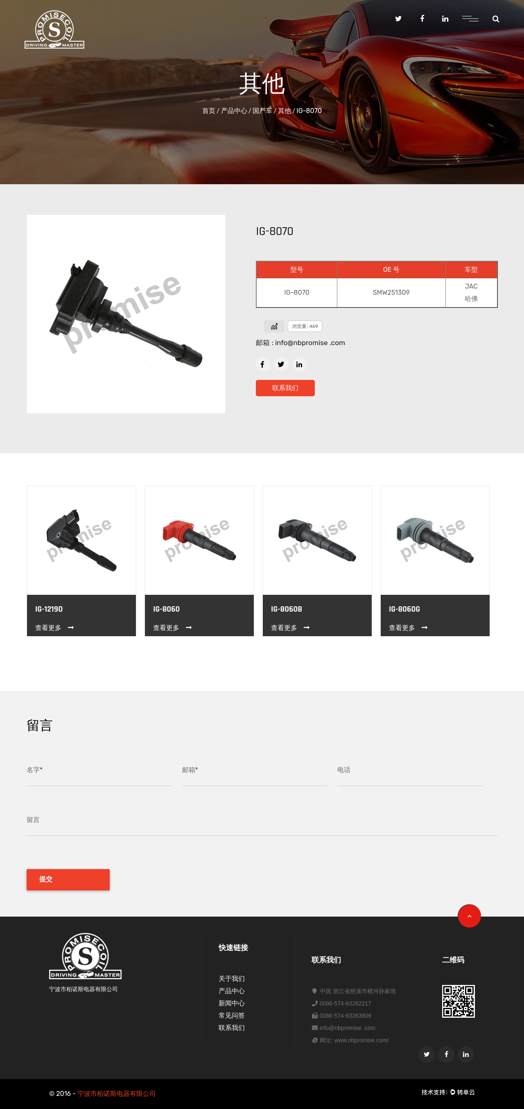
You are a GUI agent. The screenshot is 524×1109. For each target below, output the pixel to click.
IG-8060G (404, 609)
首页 (208, 111)
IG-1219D (49, 609)
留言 (33, 820)
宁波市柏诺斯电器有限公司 (116, 1094)
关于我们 (232, 978)
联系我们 (285, 388)
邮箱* (190, 770)
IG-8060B (286, 609)
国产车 (262, 111)
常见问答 (232, 1015)
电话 (343, 770)
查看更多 (55, 628)
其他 (284, 111)
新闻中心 (232, 1003)
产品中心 (234, 111)
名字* (35, 770)
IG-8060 (166, 609)
